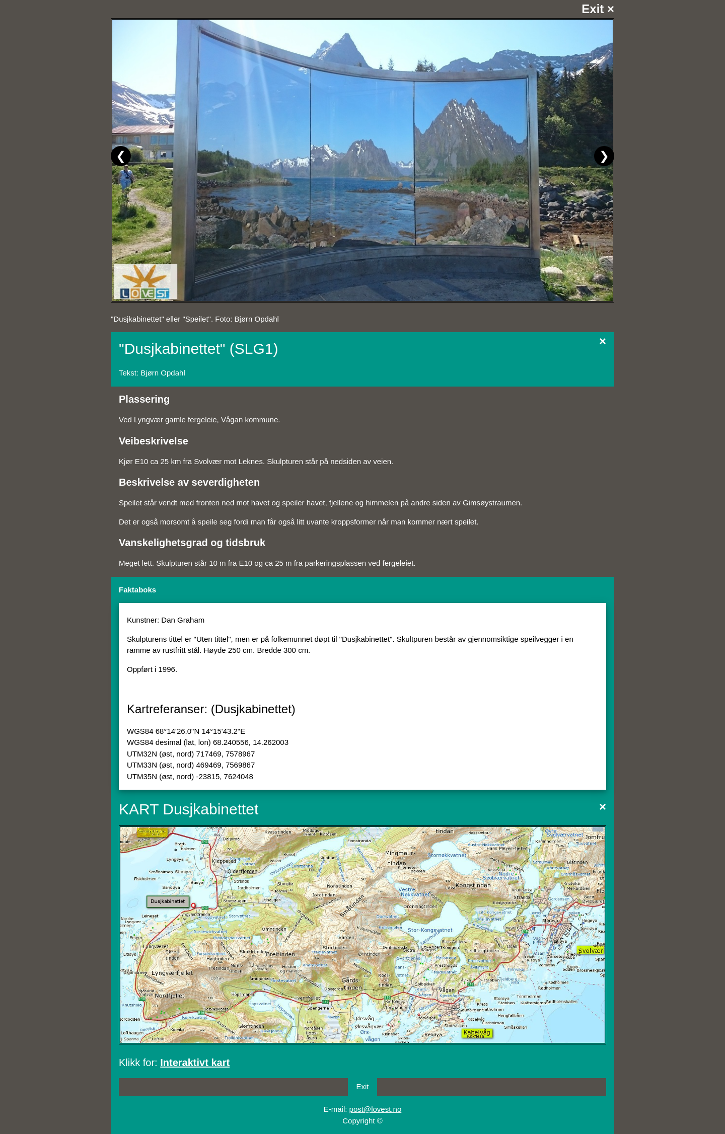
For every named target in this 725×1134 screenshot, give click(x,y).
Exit (362, 1086)
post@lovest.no (375, 1109)
